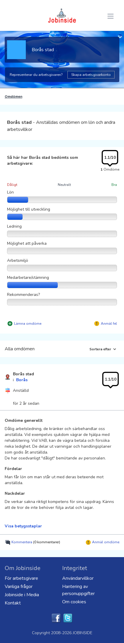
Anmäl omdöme (102, 542)
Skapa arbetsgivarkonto (91, 74)
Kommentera (32, 542)
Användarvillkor (78, 578)
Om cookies (74, 602)
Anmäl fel (109, 323)
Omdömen (13, 96)
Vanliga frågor (19, 586)
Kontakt (13, 603)
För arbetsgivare (21, 578)
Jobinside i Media (22, 595)
